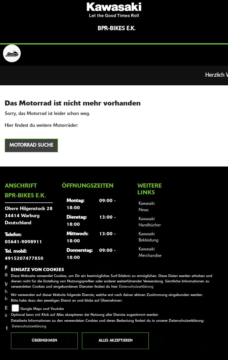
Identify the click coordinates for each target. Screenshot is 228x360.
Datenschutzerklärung (136, 287)
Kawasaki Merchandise (150, 252)
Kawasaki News (147, 206)
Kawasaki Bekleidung (149, 237)
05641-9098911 (23, 242)
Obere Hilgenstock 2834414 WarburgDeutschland (29, 216)
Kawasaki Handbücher (150, 222)
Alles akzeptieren (115, 341)
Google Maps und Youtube (42, 309)
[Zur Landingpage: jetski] (12, 53)
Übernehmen (44, 341)
